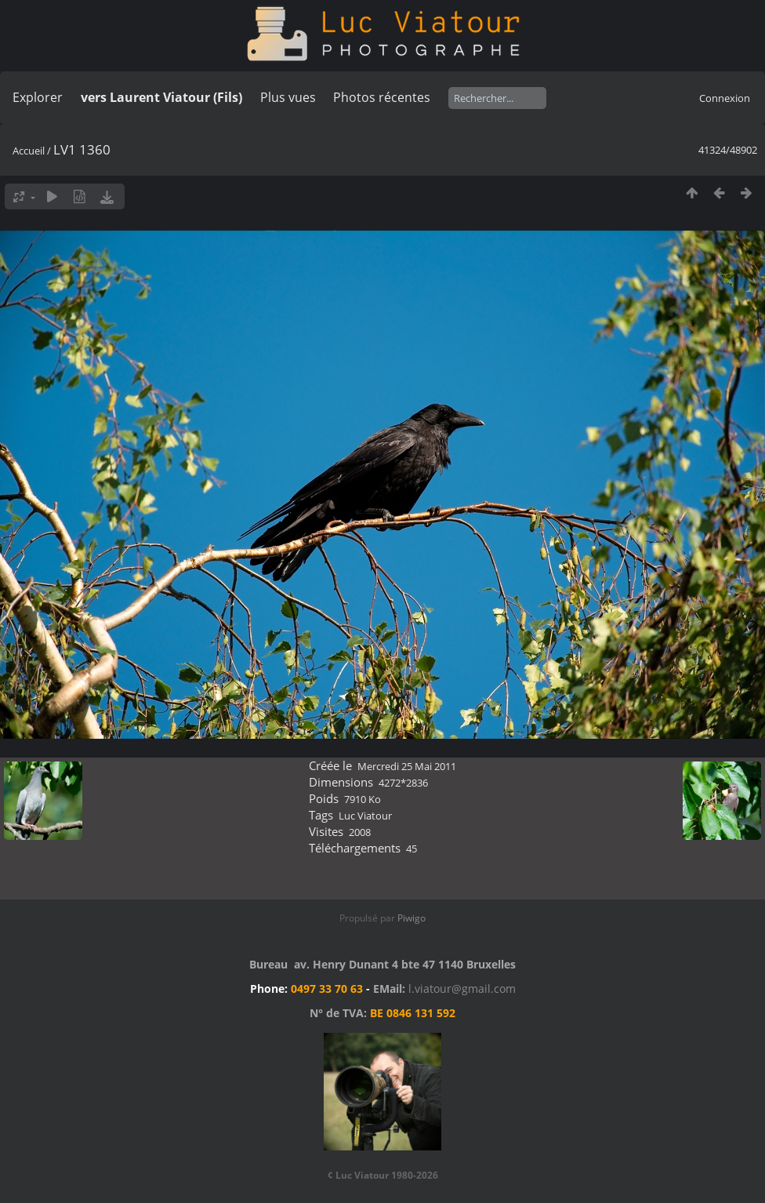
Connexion (724, 98)
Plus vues (288, 97)
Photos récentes (381, 97)
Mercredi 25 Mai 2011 (406, 766)
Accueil (29, 151)
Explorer (38, 97)
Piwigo (411, 918)
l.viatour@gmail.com (462, 988)
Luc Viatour (365, 816)
